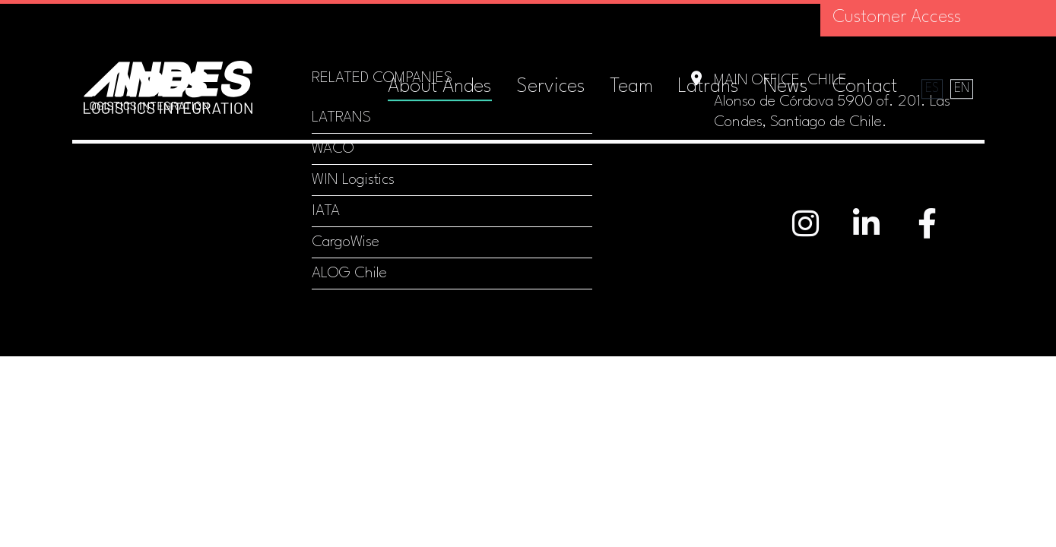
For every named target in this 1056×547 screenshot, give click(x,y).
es (932, 89)
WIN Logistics (353, 180)
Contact (864, 86)
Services (550, 86)
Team (631, 86)
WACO (333, 149)
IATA (326, 211)
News (785, 86)
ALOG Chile (349, 273)
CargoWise (345, 242)
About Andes (440, 86)
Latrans (708, 86)
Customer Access (896, 17)
